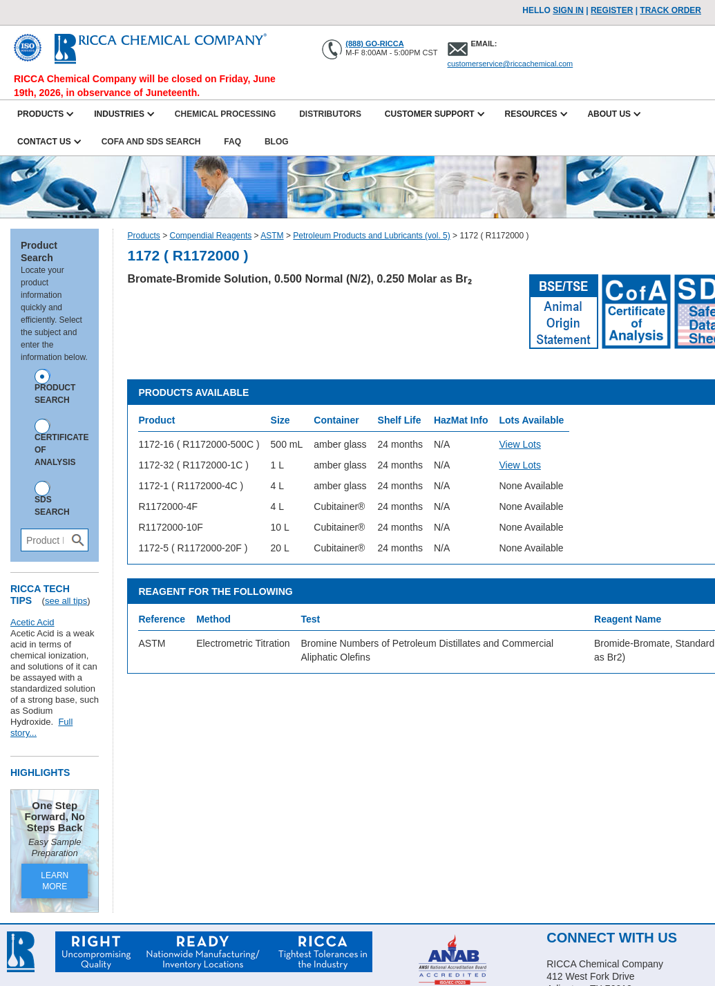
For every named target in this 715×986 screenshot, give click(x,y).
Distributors (330, 114)
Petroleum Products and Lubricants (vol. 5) (371, 235)
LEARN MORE (54, 881)
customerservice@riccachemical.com (510, 63)
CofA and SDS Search (151, 141)
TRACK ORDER (670, 10)
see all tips (66, 601)
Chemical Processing (225, 114)
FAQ (232, 141)
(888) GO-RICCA (374, 43)
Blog (277, 141)
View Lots (519, 444)
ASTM (271, 235)
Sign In (568, 10)
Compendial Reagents (211, 235)
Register (612, 10)
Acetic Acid (32, 622)
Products (143, 235)
